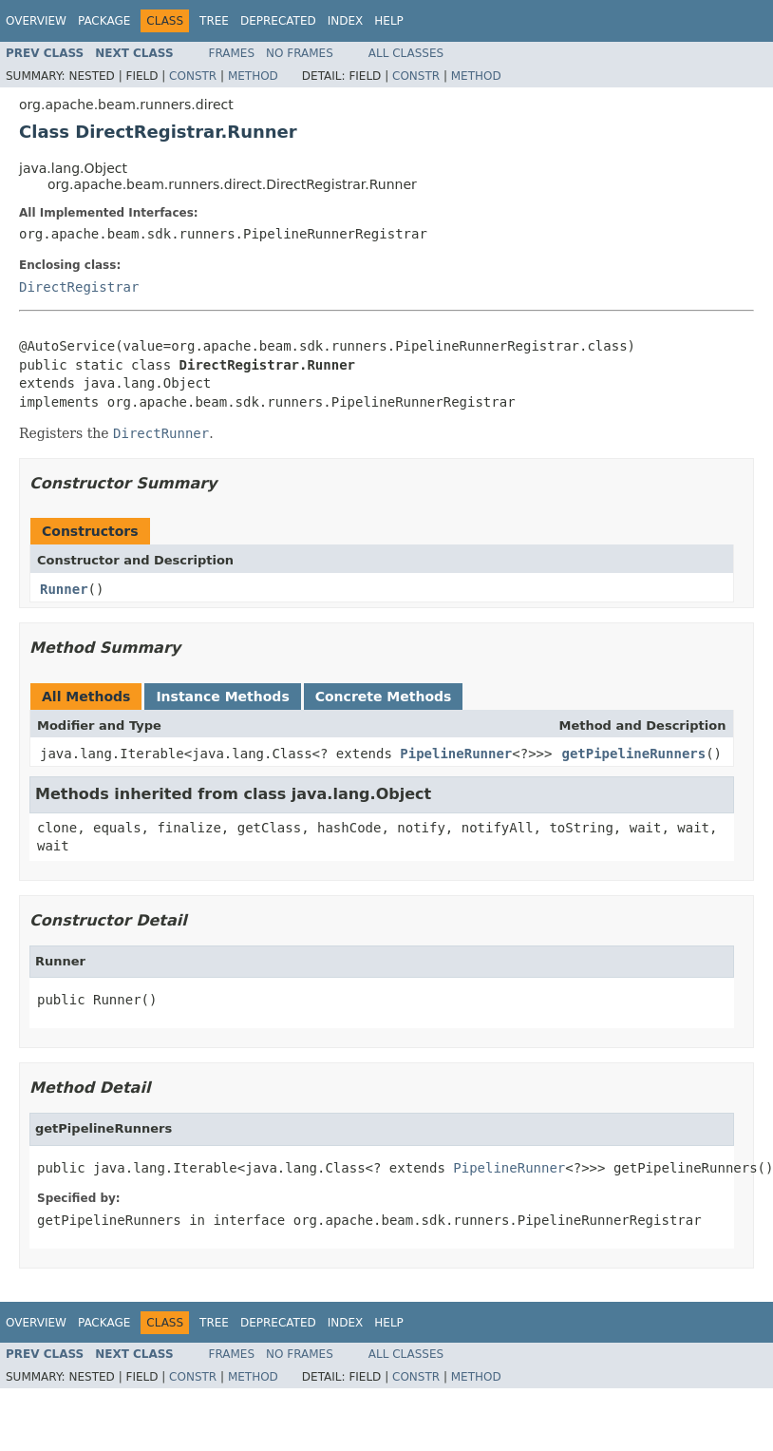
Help (389, 21)
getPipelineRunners (633, 753)
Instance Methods (222, 696)
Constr (193, 76)
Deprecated (278, 21)
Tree (214, 21)
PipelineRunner (456, 753)
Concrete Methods (383, 696)
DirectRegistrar (79, 287)
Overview (36, 21)
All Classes (405, 53)
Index (346, 21)
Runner (64, 589)
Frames (232, 53)
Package (104, 21)
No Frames (299, 53)
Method (253, 76)
